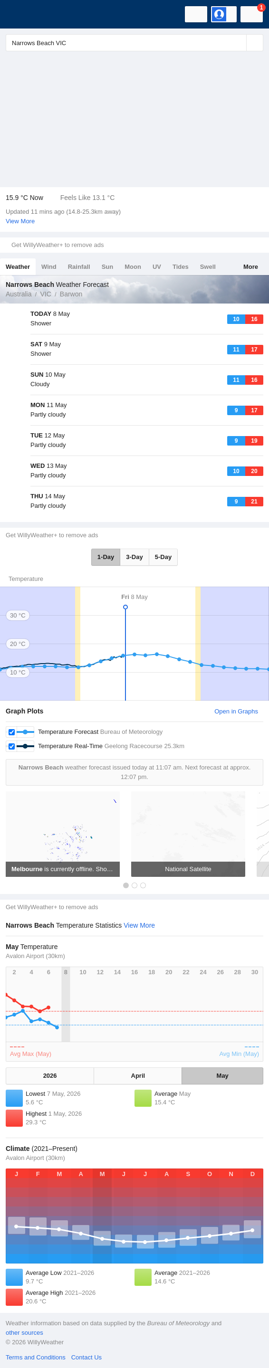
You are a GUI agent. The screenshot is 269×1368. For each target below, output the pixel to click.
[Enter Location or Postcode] (134, 42)
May (223, 1075)
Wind (49, 266)
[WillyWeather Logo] (21, 14)
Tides (181, 266)
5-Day (163, 556)
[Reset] (238, 43)
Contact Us (86, 1357)
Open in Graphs (236, 711)
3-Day (134, 556)
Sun (108, 266)
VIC (45, 294)
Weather (18, 266)
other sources (24, 1332)
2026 (50, 1075)
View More (20, 221)
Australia (18, 294)
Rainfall (79, 266)
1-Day (105, 556)
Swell (208, 266)
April (138, 1075)
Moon (133, 266)
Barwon (71, 294)
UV (157, 266)
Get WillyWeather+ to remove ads (57, 244)
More (250, 266)
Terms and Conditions (36, 1357)
